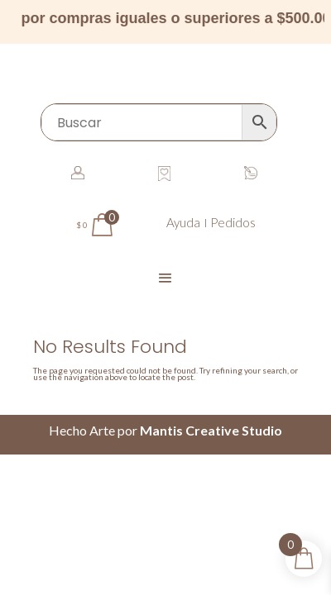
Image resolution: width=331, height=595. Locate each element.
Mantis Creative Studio (211, 430)
